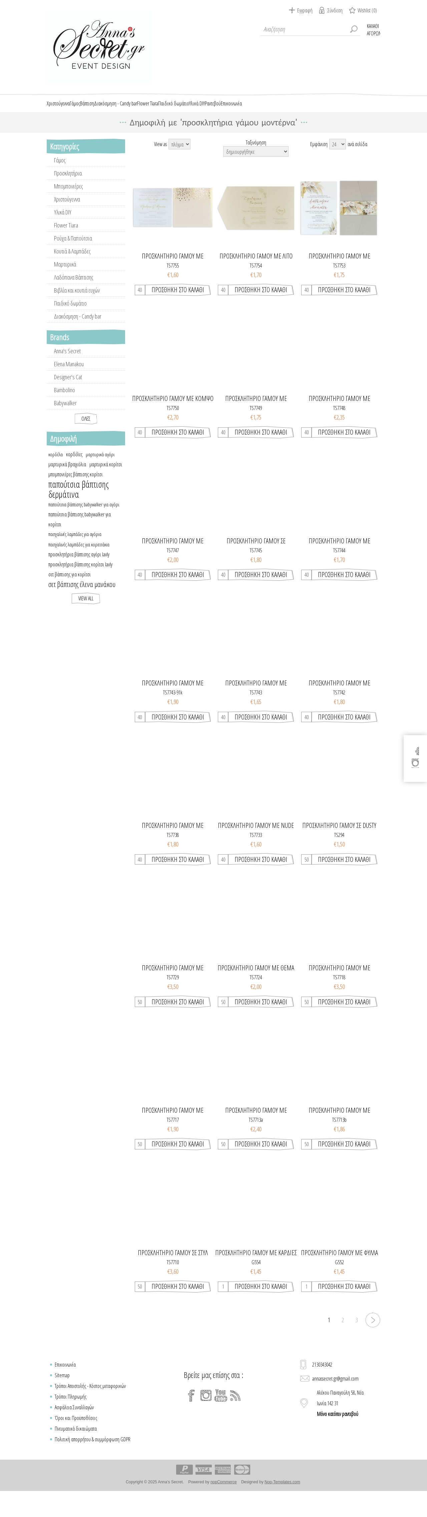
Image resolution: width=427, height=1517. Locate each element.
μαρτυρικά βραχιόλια (67, 487)
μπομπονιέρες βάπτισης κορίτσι (75, 497)
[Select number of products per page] (337, 166)
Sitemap (62, 1398)
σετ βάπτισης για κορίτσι (69, 597)
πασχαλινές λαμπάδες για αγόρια (74, 557)
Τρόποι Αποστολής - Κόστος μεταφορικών (90, 1408)
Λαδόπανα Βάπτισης (73, 300)
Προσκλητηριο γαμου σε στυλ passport (173, 1276)
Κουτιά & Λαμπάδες (72, 274)
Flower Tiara (66, 248)
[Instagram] (206, 1418)
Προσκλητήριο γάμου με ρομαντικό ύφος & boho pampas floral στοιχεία (339, 279)
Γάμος (59, 183)
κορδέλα (55, 477)
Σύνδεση (335, 10)
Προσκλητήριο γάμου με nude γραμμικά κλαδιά (256, 848)
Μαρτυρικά (65, 287)
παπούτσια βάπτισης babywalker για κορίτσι (79, 542)
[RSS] (236, 1418)
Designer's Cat (68, 400)
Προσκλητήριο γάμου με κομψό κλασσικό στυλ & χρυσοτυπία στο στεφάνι (173, 421)
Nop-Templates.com (282, 1504)
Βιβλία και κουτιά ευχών (77, 313)
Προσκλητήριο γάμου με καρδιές (256, 1276)
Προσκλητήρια (68, 196)
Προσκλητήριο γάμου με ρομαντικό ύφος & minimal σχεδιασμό (339, 421)
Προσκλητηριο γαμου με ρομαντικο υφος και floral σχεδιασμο (172, 991)
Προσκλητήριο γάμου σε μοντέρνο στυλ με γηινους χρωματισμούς (256, 564)
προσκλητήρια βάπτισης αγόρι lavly (78, 577)
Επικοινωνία (65, 1387)
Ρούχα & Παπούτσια (73, 261)
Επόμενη (372, 1342)
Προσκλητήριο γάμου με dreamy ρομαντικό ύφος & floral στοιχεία (173, 706)
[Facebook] (191, 1418)
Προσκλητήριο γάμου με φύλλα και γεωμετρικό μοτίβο (339, 1276)
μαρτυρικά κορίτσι (105, 487)
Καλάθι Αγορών (373, 29)
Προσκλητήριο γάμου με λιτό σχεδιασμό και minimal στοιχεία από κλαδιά (256, 279)
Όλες (85, 441)
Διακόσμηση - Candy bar (77, 339)
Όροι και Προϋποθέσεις (76, 1440)
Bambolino (64, 413)
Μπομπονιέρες (68, 209)
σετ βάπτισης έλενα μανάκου (81, 607)
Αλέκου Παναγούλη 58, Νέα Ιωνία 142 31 (340, 1426)
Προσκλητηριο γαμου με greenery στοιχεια (256, 1133)
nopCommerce (223, 1504)
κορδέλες (74, 477)
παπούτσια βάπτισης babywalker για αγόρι (83, 527)
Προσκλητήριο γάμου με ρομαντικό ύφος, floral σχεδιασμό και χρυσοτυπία (172, 848)
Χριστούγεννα (67, 222)
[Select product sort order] (256, 174)
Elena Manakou (69, 387)
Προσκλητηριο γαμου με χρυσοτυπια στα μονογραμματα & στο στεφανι (173, 1133)
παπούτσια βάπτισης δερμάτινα (78, 512)
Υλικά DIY (62, 235)
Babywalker (65, 426)
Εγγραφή (305, 10)
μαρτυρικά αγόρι (100, 477)
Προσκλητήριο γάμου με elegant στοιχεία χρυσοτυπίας (173, 279)
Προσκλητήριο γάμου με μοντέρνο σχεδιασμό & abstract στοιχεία (339, 706)
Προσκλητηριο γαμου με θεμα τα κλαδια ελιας (256, 991)
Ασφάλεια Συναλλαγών (74, 1430)
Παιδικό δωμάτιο (70, 326)
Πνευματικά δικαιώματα (76, 1451)
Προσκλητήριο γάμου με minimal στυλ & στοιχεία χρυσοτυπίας (256, 421)
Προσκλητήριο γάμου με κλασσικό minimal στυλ (172, 564)
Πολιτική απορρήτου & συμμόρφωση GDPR (92, 1462)
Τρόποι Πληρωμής (70, 1419)
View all (85, 621)
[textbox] (310, 29)
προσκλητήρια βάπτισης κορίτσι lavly (80, 587)
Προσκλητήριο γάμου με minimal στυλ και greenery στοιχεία (339, 564)
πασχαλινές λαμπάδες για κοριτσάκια (78, 567)
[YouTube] (221, 1418)
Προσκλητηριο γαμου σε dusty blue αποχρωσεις (339, 848)
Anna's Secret (67, 374)
